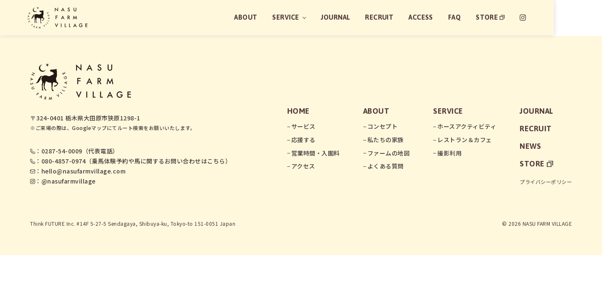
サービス (303, 126)
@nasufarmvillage (68, 181)
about (290, 17)
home (298, 111)
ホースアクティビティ (466, 126)
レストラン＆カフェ (464, 139)
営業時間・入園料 (315, 153)
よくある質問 (385, 166)
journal (380, 17)
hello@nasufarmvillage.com (83, 171)
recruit (425, 17)
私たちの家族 (385, 139)
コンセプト (382, 126)
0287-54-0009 (61, 151)
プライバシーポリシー (546, 181)
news (530, 146)
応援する (303, 139)
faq (500, 17)
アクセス (303, 166)
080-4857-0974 (63, 161)
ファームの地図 (388, 153)
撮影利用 (449, 153)
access (466, 17)
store (536, 17)
